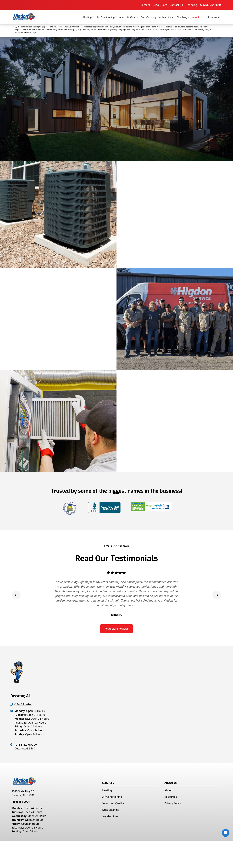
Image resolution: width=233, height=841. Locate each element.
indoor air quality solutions (171, 233)
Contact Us (176, 5)
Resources (213, 17)
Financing (191, 5)
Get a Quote (159, 5)
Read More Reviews (116, 628)
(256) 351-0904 (23, 704)
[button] (87, 17)
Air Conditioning (106, 17)
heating (123, 233)
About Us (197, 17)
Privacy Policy (172, 803)
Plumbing (182, 17)
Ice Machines (166, 17)
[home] (27, 17)
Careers (145, 5)
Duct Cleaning (148, 17)
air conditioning (141, 233)
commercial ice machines (154, 237)
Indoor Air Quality (128, 17)
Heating (87, 17)
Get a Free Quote (132, 254)
